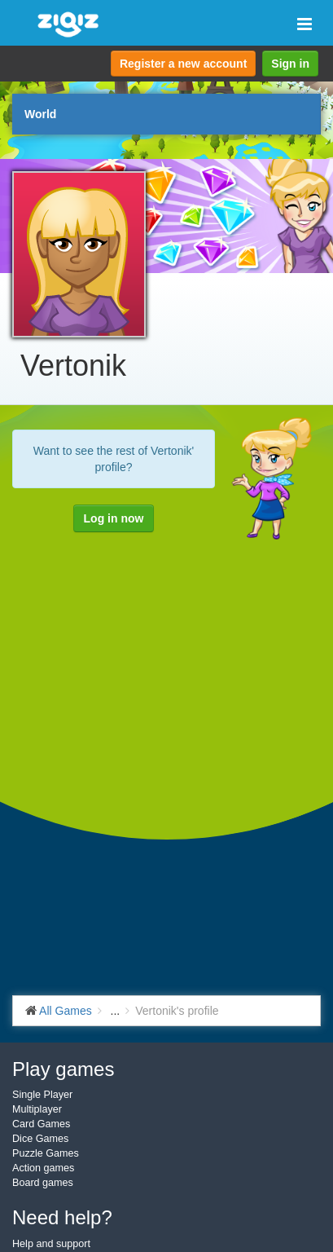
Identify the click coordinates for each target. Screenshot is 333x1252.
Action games (43, 1168)
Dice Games (40, 1138)
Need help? (62, 1217)
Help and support (51, 1244)
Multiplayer (37, 1109)
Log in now (114, 518)
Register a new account (183, 63)
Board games (42, 1182)
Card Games (41, 1124)
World (40, 114)
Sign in (290, 63)
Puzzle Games (45, 1153)
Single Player (42, 1094)
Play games (63, 1069)
